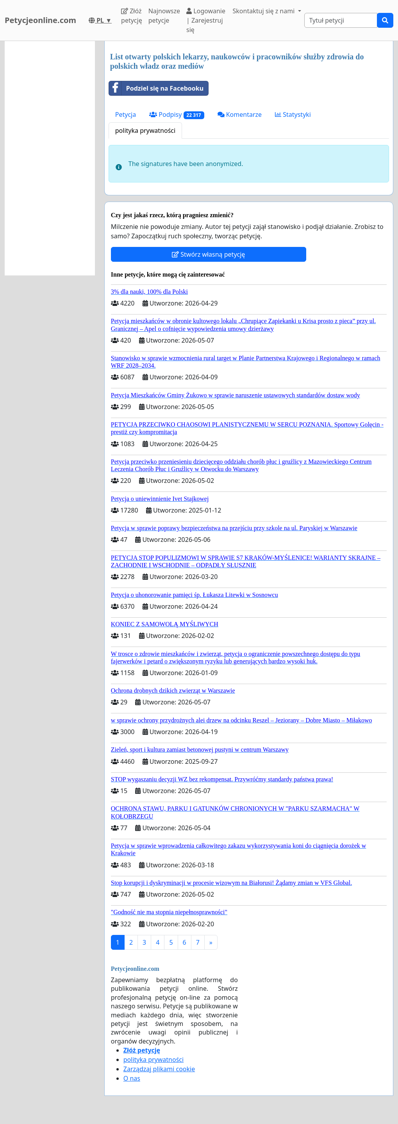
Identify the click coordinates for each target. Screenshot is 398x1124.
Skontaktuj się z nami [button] (264, 11)
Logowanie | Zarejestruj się (205, 20)
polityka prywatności (145, 130)
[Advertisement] (50, 158)
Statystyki (293, 114)
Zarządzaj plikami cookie (159, 1069)
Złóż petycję (131, 16)
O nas (131, 1078)
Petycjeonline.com (40, 20)
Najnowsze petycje (164, 16)
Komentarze (240, 114)
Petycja (125, 114)
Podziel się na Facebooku (156, 88)
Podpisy (176, 114)
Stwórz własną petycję (208, 254)
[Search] (340, 20)
